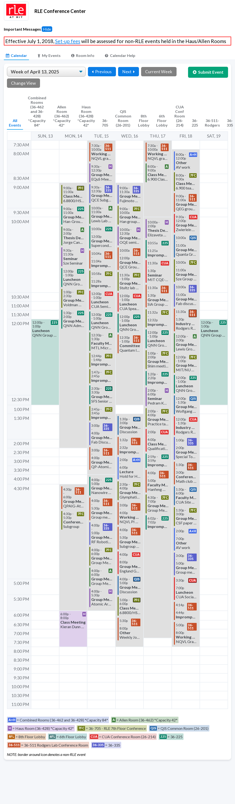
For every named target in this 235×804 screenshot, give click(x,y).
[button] (45, 362)
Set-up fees (67, 41)
